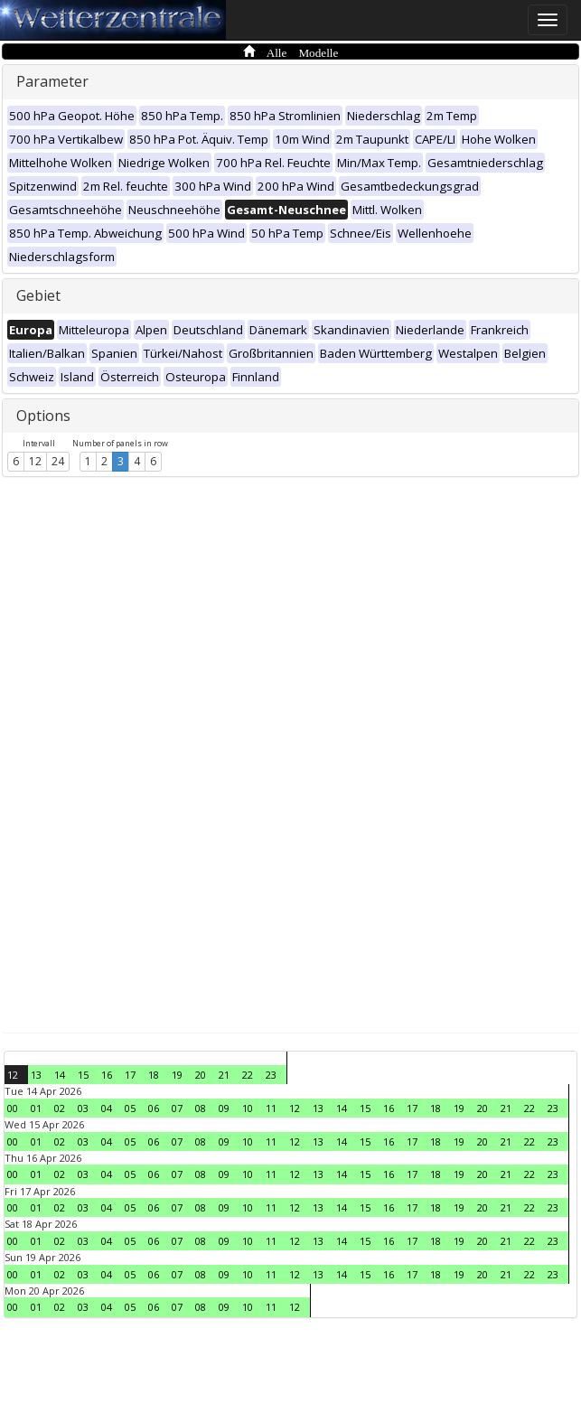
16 (106, 1074)
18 (153, 1074)
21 (224, 1074)
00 (12, 1108)
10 (247, 1108)
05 (130, 1108)
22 (247, 1074)
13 (36, 1074)
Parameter (52, 81)
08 (200, 1108)
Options (43, 416)
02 (59, 1108)
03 (83, 1108)
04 (106, 1108)
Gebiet (38, 295)
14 (59, 1074)
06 (153, 1108)
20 (200, 1074)
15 (83, 1074)
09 (224, 1108)
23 (271, 1074)
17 (130, 1074)
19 (177, 1074)
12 (35, 461)
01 (36, 1108)
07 (177, 1108)
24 (58, 461)
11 (271, 1108)
